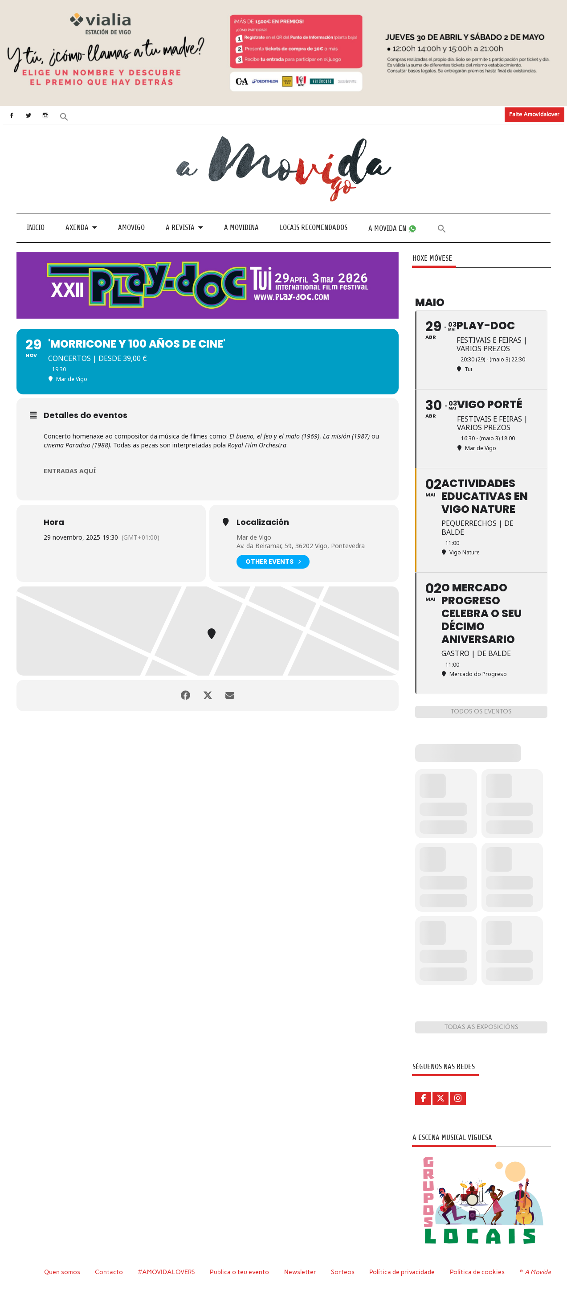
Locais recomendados (313, 227)
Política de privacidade (402, 1271)
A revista (180, 227)
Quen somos (62, 1271)
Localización (263, 522)
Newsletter (300, 1271)
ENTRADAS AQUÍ (70, 471)
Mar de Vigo (254, 537)
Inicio (36, 227)
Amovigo (131, 227)
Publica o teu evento (239, 1271)
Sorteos (343, 1271)
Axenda (77, 227)
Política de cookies (477, 1271)
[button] (63, 115)
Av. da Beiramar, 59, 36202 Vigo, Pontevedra (301, 545)
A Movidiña (241, 227)
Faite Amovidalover (534, 114)
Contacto (109, 1271)
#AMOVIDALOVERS (166, 1271)
